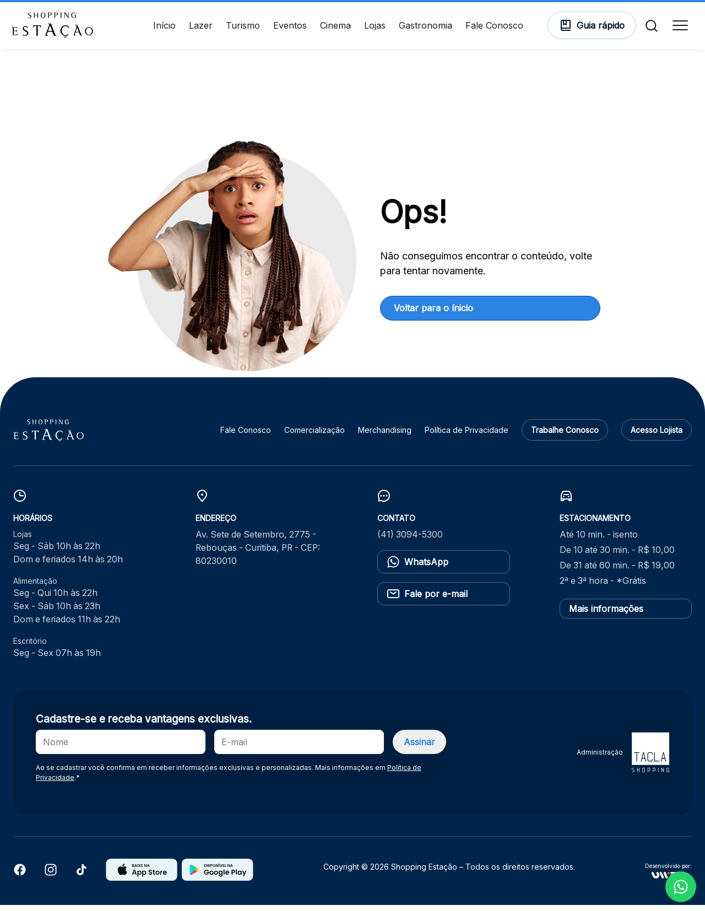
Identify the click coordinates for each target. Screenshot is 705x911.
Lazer (201, 29)
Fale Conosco (494, 29)
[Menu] (678, 28)
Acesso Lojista (656, 436)
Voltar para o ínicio (433, 313)
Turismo (243, 29)
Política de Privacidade (466, 436)
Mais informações (606, 614)
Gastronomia (425, 29)
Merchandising (384, 436)
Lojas (375, 29)
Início (164, 29)
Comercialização (314, 436)
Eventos (290, 29)
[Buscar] (650, 28)
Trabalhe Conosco (565, 436)
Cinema (335, 29)
